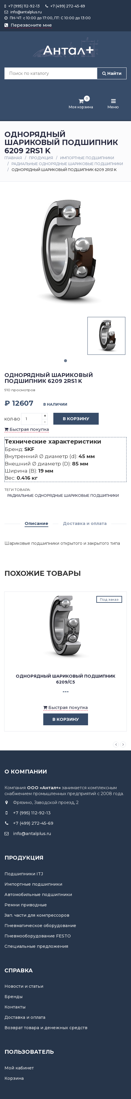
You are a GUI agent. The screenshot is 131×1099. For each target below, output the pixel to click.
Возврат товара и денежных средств (45, 1027)
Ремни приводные (25, 905)
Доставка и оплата (85, 523)
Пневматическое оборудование (40, 925)
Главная (13, 158)
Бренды (13, 996)
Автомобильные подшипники (38, 894)
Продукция (41, 158)
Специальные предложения (36, 946)
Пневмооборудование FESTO (37, 936)
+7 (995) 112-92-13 (22, 6)
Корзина (14, 1078)
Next (123, 744)
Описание (36, 523)
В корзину (71, 419)
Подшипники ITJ (23, 873)
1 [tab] (65, 360)
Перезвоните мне (28, 25)
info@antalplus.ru (23, 12)
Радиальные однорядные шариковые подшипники (67, 164)
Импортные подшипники (87, 158)
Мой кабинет (19, 1068)
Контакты (14, 1007)
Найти (112, 73)
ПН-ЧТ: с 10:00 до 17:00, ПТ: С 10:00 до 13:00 (47, 18)
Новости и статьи (23, 986)
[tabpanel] (106, 336)
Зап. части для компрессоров (36, 915)
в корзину (61, 719)
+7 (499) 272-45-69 (65, 6)
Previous (116, 744)
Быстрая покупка (26, 429)
